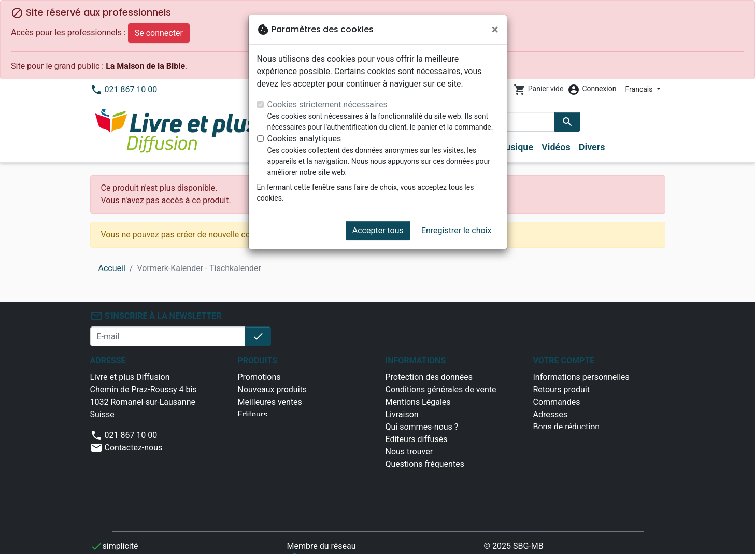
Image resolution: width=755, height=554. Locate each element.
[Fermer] (495, 29)
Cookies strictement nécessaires (327, 104)
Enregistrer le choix (456, 230)
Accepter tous (378, 230)
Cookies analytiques (304, 139)
